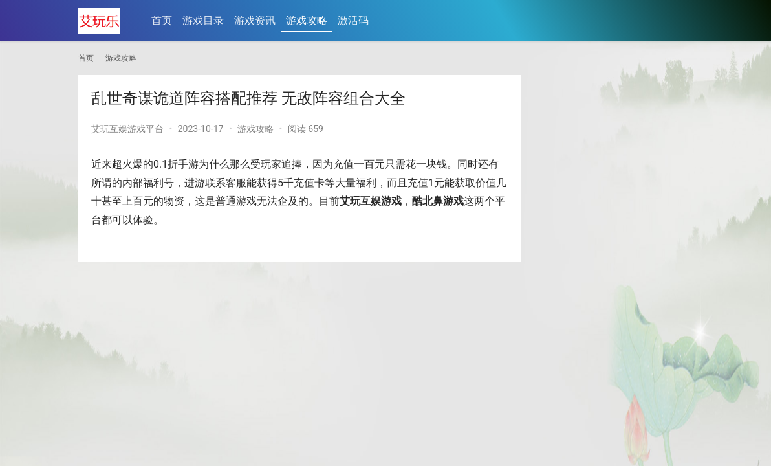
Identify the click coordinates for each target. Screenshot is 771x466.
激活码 (353, 20)
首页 (161, 20)
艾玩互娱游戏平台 (127, 129)
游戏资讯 (255, 20)
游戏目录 (203, 20)
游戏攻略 (306, 20)
